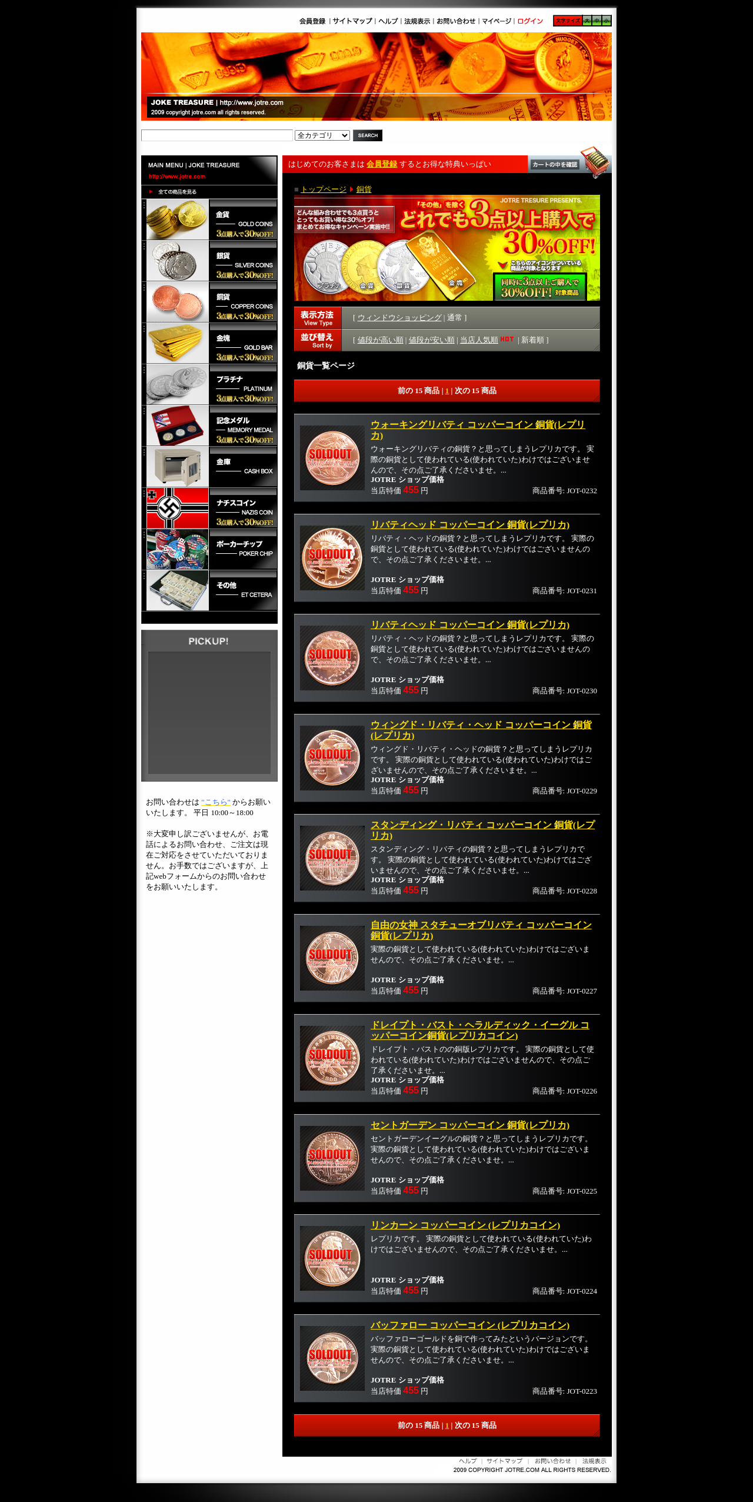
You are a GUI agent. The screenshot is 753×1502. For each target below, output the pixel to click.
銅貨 (364, 189)
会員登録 (381, 163)
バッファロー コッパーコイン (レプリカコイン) (470, 1325)
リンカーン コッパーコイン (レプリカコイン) (465, 1225)
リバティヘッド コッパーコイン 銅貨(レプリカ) (470, 525)
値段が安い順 (432, 339)
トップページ (323, 189)
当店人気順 (488, 339)
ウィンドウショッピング (400, 317)
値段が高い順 (381, 339)
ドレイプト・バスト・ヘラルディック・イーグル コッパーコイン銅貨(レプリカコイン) (480, 1030)
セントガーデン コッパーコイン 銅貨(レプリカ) (470, 1125)
